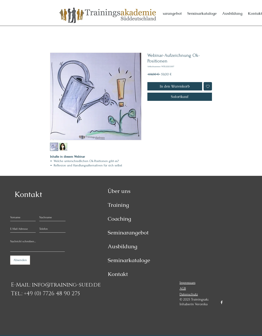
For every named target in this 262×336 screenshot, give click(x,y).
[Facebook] (221, 302)
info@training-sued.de (66, 284)
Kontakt (118, 274)
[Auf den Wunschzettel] (208, 86)
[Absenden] (20, 260)
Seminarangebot (128, 232)
